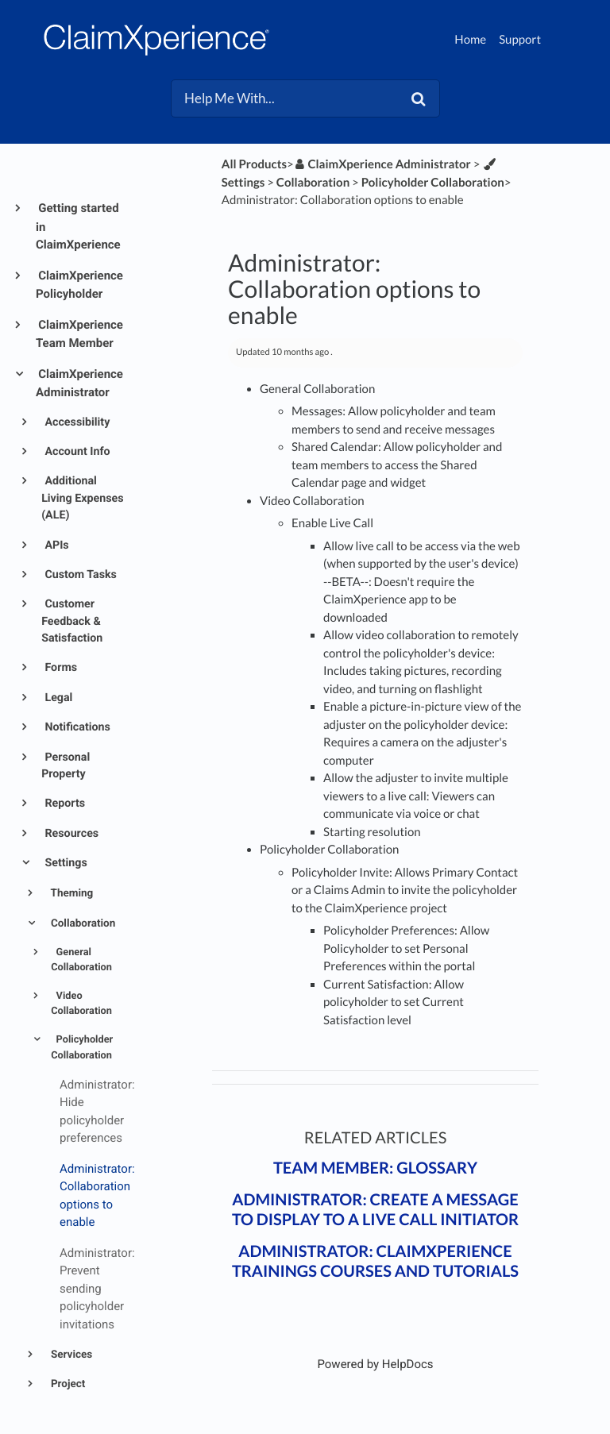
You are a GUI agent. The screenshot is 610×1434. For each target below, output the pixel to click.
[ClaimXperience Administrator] (382, 164)
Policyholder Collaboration (82, 1047)
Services (70, 1354)
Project (67, 1384)
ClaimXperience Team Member (79, 334)
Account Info (76, 451)
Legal (57, 698)
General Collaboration (81, 959)
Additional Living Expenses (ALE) (82, 498)
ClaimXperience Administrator (79, 383)
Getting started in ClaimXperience (78, 226)
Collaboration (82, 923)
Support (520, 40)
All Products (254, 164)
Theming (71, 893)
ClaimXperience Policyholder (79, 285)
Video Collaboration (81, 1003)
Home (470, 40)
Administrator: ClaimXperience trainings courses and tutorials (375, 1261)
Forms (59, 667)
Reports (63, 803)
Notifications (76, 727)
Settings (64, 863)
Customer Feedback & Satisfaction (71, 621)
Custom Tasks (79, 575)
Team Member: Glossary (375, 1168)
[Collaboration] (312, 182)
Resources (70, 833)
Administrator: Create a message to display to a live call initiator (375, 1209)
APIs (55, 545)
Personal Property (65, 766)
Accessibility (76, 422)
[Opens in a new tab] (375, 1364)
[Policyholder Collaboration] (432, 182)
